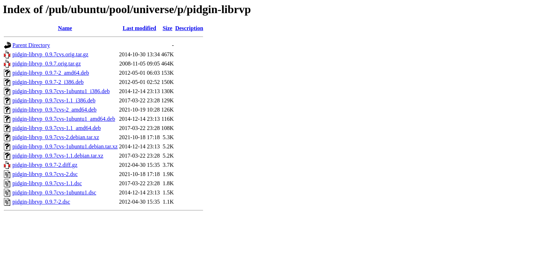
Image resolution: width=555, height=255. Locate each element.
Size (167, 28)
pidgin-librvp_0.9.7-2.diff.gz (45, 165)
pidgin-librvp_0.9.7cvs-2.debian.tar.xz (55, 137)
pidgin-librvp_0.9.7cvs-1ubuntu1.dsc (54, 192)
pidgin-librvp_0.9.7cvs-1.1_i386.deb (54, 100)
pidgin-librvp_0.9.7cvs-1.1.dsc (47, 183)
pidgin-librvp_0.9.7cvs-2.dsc (45, 174)
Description (189, 28)
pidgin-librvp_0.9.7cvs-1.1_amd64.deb (56, 128)
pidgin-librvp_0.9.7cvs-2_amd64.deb (54, 110)
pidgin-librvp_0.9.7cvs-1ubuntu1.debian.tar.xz (65, 146)
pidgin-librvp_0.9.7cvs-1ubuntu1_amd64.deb (63, 119)
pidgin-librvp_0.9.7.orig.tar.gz (46, 64)
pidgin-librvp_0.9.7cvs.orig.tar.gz (50, 54)
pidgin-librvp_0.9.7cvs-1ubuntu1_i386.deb (61, 91)
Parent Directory (31, 45)
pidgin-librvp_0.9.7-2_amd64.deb (50, 73)
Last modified (139, 28)
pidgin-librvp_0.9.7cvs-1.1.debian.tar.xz (57, 156)
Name (65, 28)
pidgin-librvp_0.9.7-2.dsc (41, 202)
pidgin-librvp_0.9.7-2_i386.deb (48, 82)
